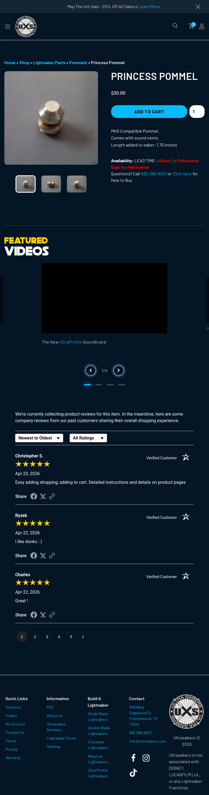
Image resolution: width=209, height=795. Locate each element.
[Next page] (83, 636)
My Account (15, 724)
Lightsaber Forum (61, 738)
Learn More (149, 6)
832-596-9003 (154, 173)
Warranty (13, 757)
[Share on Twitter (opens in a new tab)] (43, 496)
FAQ (50, 707)
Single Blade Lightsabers (98, 716)
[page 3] (47, 636)
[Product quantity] (197, 111)
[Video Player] (104, 298)
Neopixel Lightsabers (98, 759)
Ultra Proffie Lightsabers (98, 773)
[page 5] (71, 636)
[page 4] (59, 636)
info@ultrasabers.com (146, 741)
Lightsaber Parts (49, 62)
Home (10, 62)
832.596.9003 (140, 732)
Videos (11, 715)
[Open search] (175, 26)
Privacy (12, 749)
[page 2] (35, 636)
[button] (7, 26)
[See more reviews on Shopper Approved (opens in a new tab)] (52, 496)
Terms (11, 740)
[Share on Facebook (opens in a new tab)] (33, 497)
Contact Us (15, 732)
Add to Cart (149, 111)
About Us (54, 715)
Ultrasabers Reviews (56, 727)
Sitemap (54, 746)
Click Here (182, 173)
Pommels (78, 62)
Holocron (13, 707)
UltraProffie (71, 341)
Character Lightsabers (98, 745)
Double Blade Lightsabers (99, 730)
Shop (24, 62)
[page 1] (22, 636)
